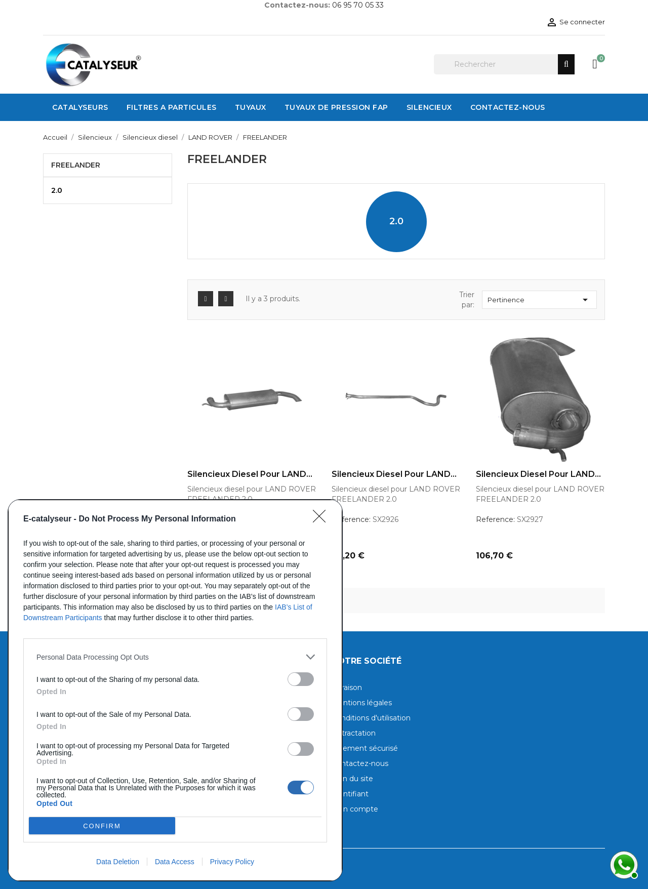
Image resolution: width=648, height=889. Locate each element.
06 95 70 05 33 (358, 5)
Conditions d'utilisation (371, 717)
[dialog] (175, 690)
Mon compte (355, 809)
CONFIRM (102, 826)
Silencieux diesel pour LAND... (249, 474)
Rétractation (354, 733)
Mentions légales (362, 702)
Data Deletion (117, 862)
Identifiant (350, 793)
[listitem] (175, 657)
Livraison (347, 687)
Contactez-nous (360, 763)
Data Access (174, 862)
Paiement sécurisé (365, 748)
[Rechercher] (504, 64)
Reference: (351, 519)
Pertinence (539, 300)
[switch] (301, 679)
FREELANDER (75, 165)
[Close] (322, 519)
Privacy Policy (232, 862)
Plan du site (352, 778)
